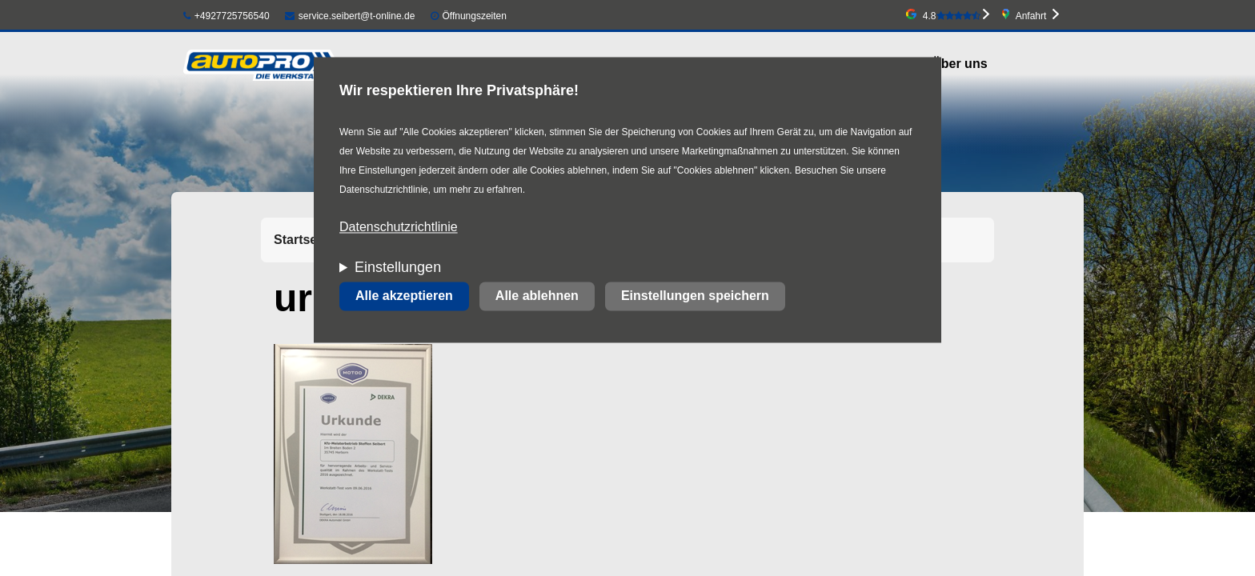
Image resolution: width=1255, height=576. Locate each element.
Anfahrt (1031, 16)
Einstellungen (398, 268)
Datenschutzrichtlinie (398, 227)
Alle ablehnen (537, 296)
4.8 (951, 16)
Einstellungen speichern (695, 296)
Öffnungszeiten (474, 16)
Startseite (303, 239)
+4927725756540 (226, 16)
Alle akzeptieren (404, 296)
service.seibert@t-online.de (350, 16)
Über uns (959, 63)
